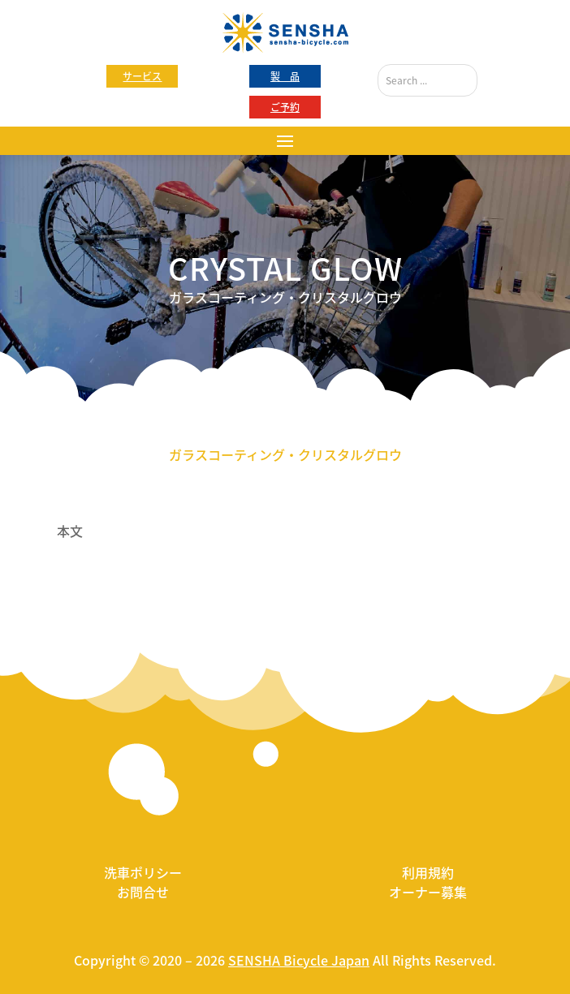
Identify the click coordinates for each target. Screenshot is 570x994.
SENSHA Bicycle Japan (298, 960)
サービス (142, 76)
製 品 (285, 76)
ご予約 (285, 107)
